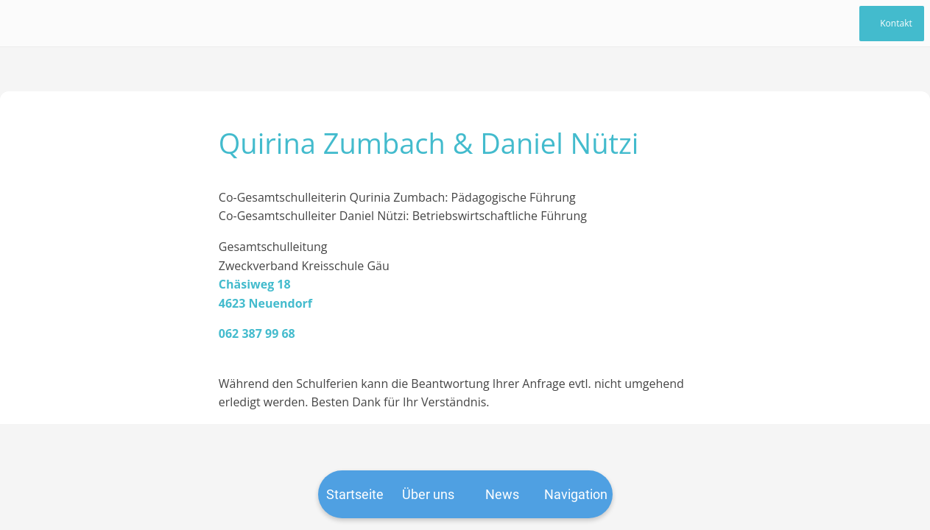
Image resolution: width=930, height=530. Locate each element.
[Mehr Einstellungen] (576, 494)
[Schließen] (23, 23)
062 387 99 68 (257, 333)
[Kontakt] (891, 23)
